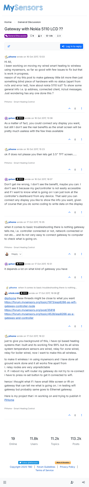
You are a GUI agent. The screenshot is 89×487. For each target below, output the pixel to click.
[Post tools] (82, 108)
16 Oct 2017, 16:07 (43, 179)
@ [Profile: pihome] (10, 298)
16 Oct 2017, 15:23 (36, 149)
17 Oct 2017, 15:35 (35, 222)
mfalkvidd (13, 293)
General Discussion (16, 36)
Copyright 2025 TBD (21, 466)
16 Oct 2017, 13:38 (44, 118)
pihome (12, 56)
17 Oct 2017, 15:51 (43, 263)
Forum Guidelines (46, 466)
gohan (11, 118)
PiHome (9, 400)
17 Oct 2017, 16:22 (35, 336)
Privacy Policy (67, 466)
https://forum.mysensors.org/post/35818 (29, 310)
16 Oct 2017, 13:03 (36, 56)
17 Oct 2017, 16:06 (47, 293)
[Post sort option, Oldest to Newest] (9, 46)
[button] (4, 482)
